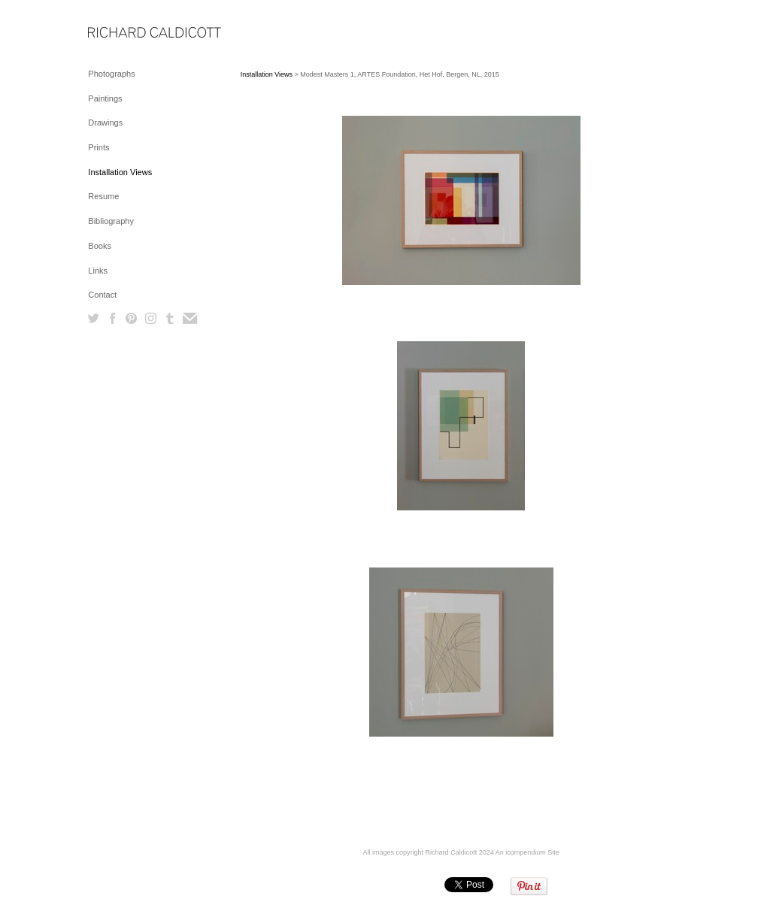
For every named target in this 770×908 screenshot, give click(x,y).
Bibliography (111, 220)
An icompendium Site (527, 852)
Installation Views (120, 172)
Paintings (105, 98)
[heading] (125, 33)
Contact (102, 294)
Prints (98, 147)
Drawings (105, 122)
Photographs (111, 73)
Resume (103, 196)
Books (99, 245)
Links (98, 270)
